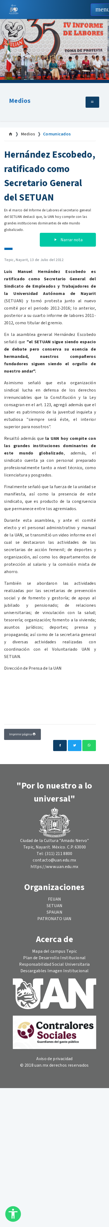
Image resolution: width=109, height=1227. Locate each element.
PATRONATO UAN (54, 919)
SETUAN (55, 906)
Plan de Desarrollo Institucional (54, 958)
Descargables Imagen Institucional (54, 971)
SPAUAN (54, 912)
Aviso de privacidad (54, 1059)
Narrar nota (68, 240)
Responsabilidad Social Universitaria (54, 964)
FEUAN (54, 899)
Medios (20, 101)
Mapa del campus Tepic (54, 951)
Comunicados (57, 134)
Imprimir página (22, 734)
